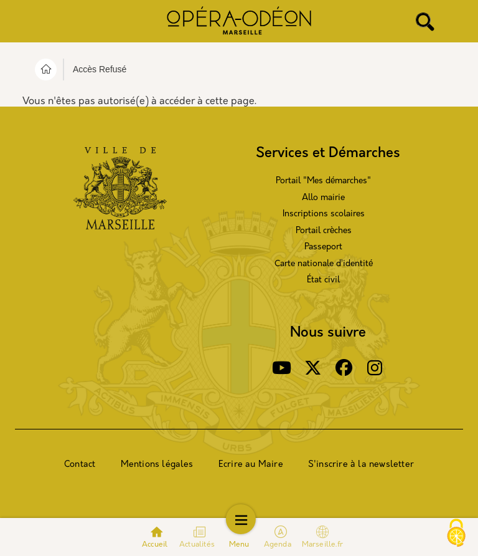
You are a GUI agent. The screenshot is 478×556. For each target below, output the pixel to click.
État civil (323, 280)
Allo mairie (323, 198)
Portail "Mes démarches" (323, 181)
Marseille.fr (322, 537)
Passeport (323, 247)
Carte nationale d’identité (323, 264)
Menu (239, 545)
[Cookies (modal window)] (456, 534)
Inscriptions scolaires (324, 214)
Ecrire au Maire (250, 464)
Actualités (197, 545)
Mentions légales (157, 464)
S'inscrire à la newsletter (361, 464)
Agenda (278, 545)
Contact (79, 464)
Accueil (154, 545)
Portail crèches (324, 231)
